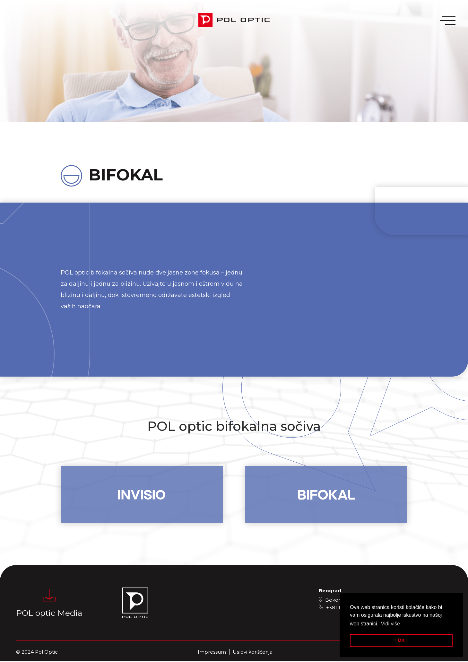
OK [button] (401, 640)
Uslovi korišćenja (253, 652)
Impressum (212, 652)
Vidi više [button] (390, 623)
